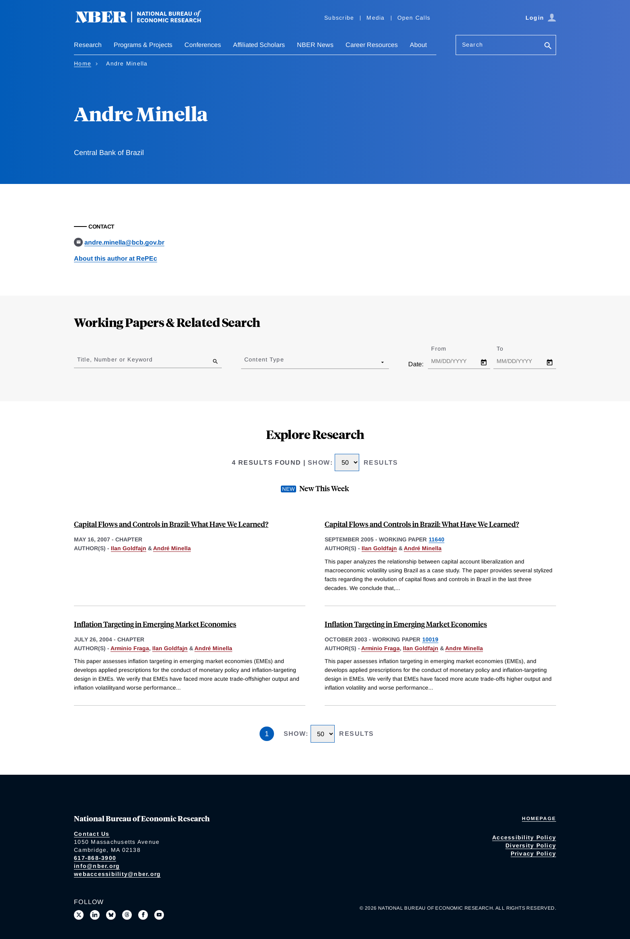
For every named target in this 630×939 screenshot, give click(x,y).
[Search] (548, 46)
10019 (430, 639)
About (418, 44)
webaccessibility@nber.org (117, 874)
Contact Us (92, 834)
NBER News (315, 44)
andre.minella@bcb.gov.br (124, 242)
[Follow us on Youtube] (159, 915)
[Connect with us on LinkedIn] (95, 915)
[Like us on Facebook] (143, 915)
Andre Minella (464, 648)
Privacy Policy (533, 853)
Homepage (539, 818)
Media (375, 17)
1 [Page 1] (267, 734)
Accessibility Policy (524, 837)
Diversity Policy (530, 845)
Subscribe (339, 17)
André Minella (172, 548)
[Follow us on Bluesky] (111, 915)
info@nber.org (97, 866)
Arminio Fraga (129, 648)
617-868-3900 (95, 858)
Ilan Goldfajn (128, 548)
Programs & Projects (143, 44)
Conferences (202, 44)
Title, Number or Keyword (115, 359)
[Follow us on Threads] (127, 915)
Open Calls (414, 17)
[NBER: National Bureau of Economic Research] (144, 21)
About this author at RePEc (115, 258)
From (445, 348)
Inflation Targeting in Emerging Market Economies (155, 624)
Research (88, 44)
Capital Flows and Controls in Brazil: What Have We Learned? (171, 524)
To (507, 348)
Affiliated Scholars (259, 44)
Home (82, 63)
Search (472, 44)
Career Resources (372, 44)
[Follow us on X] (79, 915)
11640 (436, 539)
